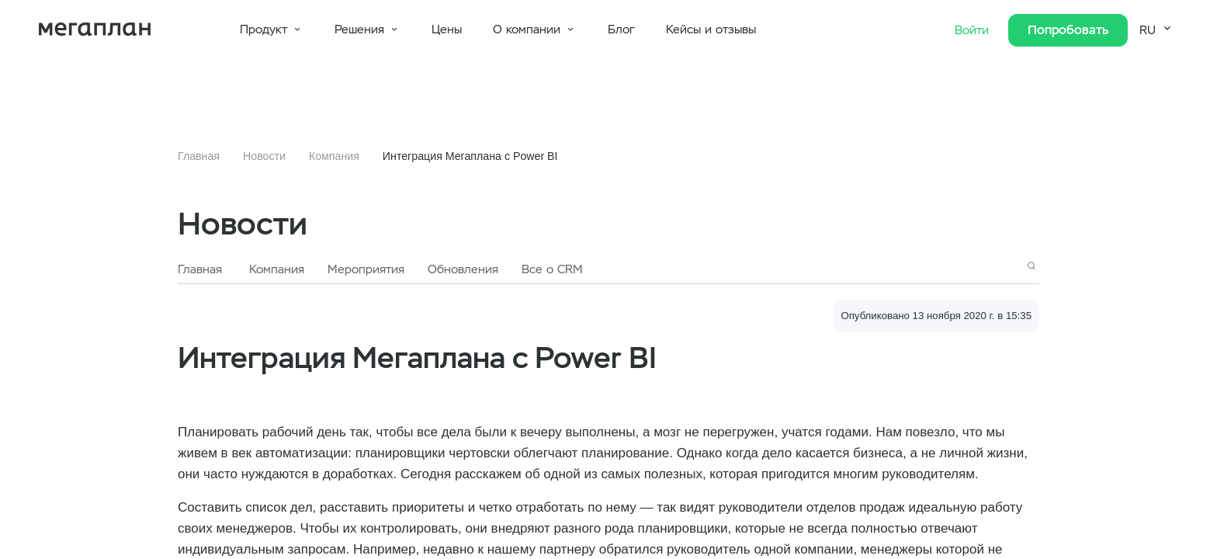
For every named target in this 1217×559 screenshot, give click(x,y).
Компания (334, 156)
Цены (447, 29)
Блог (621, 29)
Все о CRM (552, 269)
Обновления (463, 269)
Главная (199, 156)
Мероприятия (366, 269)
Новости (264, 156)
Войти (974, 30)
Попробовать (1068, 30)
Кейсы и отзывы (711, 29)
